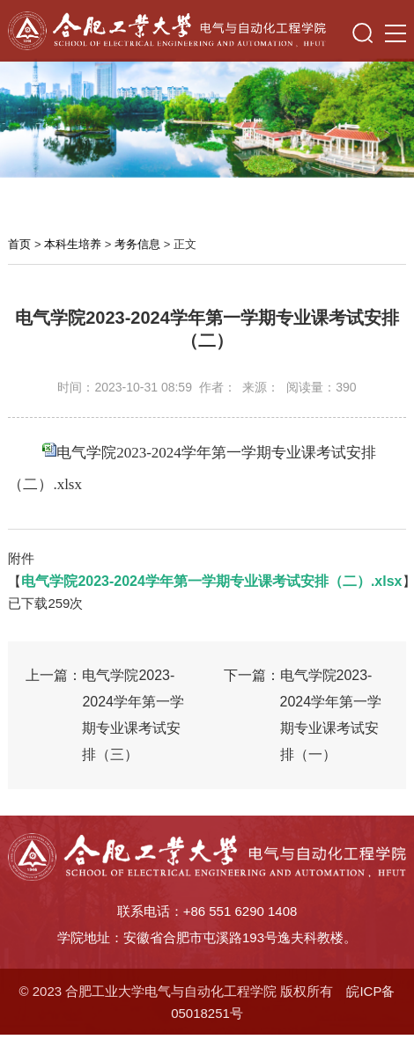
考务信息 (137, 244)
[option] (207, 114)
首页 (19, 244)
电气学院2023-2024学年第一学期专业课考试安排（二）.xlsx (211, 581)
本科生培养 (72, 244)
